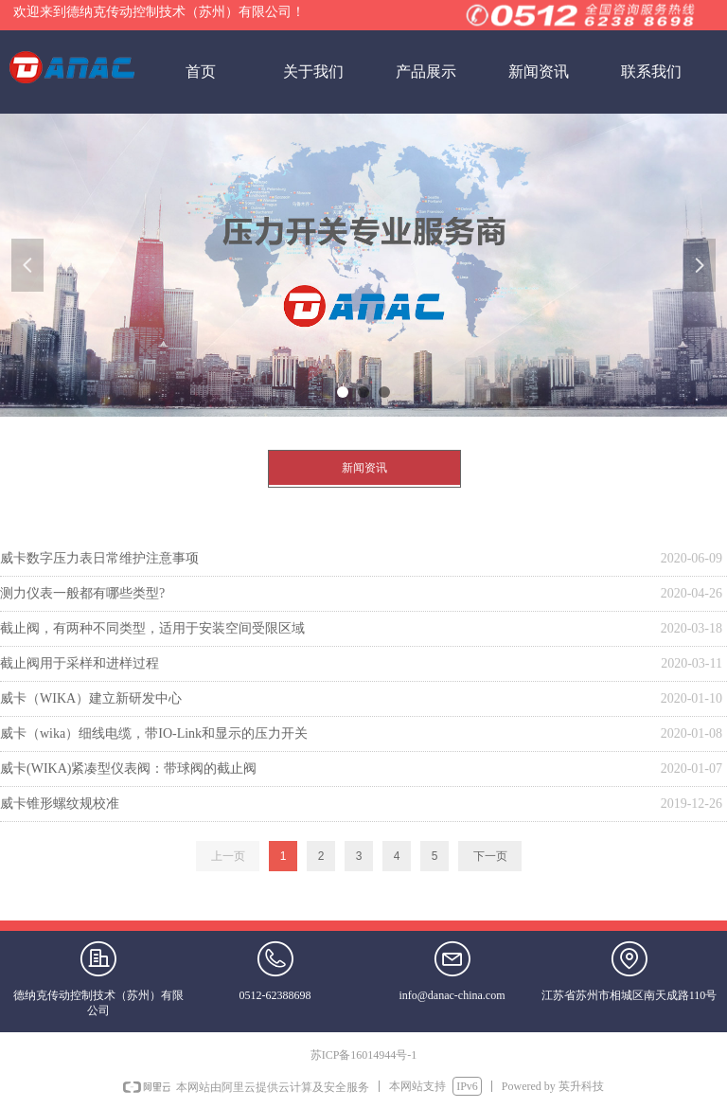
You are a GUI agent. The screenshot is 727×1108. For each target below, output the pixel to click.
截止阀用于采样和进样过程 (79, 663)
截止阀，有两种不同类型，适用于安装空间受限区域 (152, 628)
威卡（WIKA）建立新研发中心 (91, 698)
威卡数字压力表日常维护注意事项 (99, 558)
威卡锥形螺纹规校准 (59, 803)
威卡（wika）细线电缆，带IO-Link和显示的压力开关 (154, 733)
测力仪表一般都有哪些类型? (82, 593)
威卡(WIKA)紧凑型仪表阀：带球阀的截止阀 (128, 768)
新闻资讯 (364, 467)
